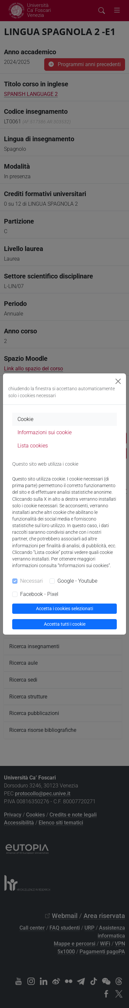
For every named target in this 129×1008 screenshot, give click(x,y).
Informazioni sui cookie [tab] (44, 432)
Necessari (31, 581)
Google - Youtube (77, 581)
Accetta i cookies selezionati (64, 608)
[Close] (118, 381)
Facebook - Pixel (39, 594)
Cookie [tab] (25, 419)
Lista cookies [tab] (32, 445)
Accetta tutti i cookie (64, 624)
